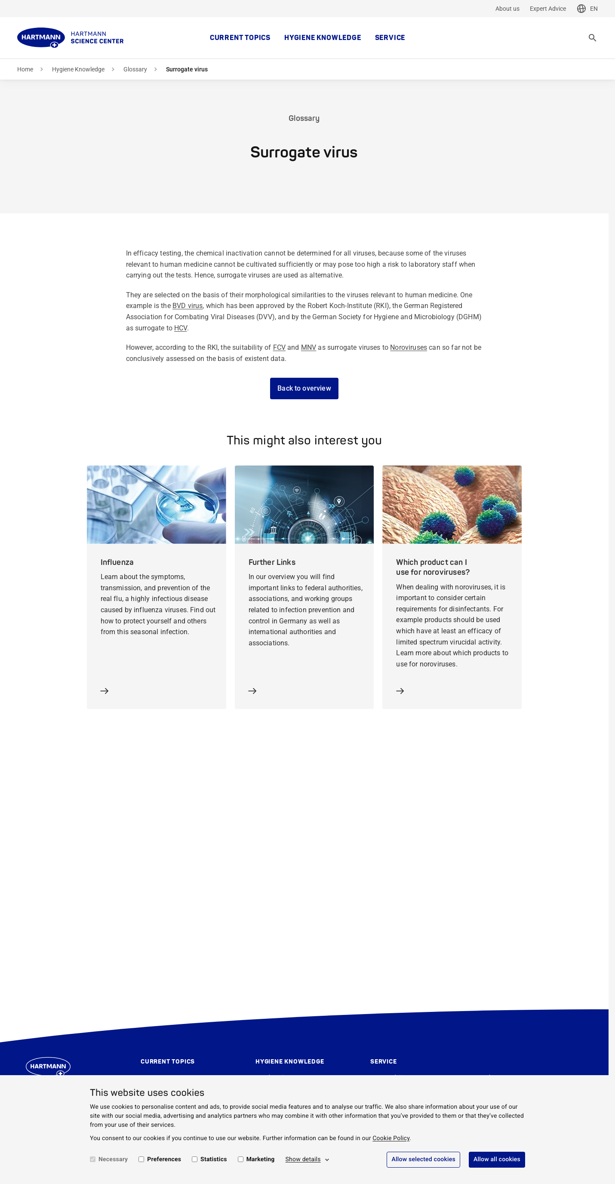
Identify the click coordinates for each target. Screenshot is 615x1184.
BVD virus (187, 306)
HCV (180, 328)
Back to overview (304, 388)
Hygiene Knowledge (322, 38)
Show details (303, 1159)
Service (390, 38)
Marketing (260, 1159)
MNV (308, 347)
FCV (279, 347)
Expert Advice (548, 8)
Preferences (164, 1159)
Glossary (135, 69)
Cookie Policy (390, 1138)
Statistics (213, 1159)
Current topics (240, 38)
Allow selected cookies (423, 1159)
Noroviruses (408, 347)
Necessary (113, 1159)
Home (25, 69)
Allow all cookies (497, 1159)
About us (507, 8)
